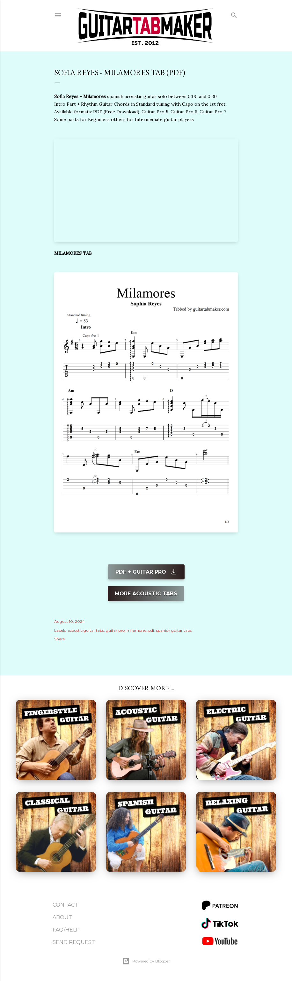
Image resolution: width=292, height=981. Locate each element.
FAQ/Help (66, 930)
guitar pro (115, 630)
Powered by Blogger (146, 961)
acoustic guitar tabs (86, 630)
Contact (65, 905)
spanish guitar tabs (174, 630)
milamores (136, 630)
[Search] (234, 14)
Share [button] (59, 639)
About (62, 917)
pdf (151, 630)
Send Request (74, 942)
